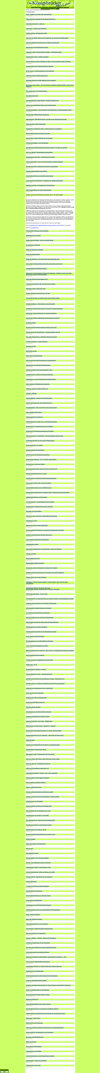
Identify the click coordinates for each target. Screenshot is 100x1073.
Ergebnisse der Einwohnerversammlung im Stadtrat (39, 431)
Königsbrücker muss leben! (33, 1065)
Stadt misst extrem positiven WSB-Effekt (37, 525)
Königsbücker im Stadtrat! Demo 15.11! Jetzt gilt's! (39, 506)
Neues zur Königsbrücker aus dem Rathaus (37, 990)
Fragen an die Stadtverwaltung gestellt (36, 980)
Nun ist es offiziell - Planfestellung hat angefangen (39, 152)
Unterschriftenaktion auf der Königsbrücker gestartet (40, 1056)
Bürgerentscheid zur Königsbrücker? (36, 843)
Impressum (60, 7)
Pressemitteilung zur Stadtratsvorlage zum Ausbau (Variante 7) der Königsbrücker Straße (49, 598)
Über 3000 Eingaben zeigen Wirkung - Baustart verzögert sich (42, 100)
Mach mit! (66, 7)
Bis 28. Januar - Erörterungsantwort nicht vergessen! (40, 71)
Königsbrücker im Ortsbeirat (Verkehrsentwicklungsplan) (41, 478)
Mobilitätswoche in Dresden (33, 235)
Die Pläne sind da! (31, 322)
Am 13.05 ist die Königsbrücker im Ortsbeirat (38, 612)
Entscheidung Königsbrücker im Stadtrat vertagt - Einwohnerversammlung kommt (48, 492)
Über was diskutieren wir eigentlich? (35, 933)
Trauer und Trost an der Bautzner (35, 693)
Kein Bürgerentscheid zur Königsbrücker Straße (39, 825)
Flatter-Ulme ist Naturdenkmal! (34, 355)
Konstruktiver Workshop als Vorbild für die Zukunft (39, 176)
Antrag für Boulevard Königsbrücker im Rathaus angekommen (42, 42)
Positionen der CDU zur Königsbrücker (36, 697)
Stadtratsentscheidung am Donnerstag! (36, 497)
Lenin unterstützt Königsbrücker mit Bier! (37, 645)
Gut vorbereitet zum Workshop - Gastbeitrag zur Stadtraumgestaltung (44, 180)
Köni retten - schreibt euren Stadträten (36, 28)
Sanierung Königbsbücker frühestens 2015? (37, 716)
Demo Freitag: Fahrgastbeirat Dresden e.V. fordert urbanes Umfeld (43, 730)
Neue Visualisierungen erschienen (35, 655)
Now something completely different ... (36, 782)
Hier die (28, 225)
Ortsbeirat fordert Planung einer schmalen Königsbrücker (41, 603)
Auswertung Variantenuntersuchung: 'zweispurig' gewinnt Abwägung (44, 308)
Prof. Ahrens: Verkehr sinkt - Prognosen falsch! (38, 483)
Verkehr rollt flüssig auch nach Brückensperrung (39, 403)
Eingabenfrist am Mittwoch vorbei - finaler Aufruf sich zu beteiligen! (44, 128)
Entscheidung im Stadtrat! (33, 245)
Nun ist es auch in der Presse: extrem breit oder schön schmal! (42, 759)
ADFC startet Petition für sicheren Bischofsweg (38, 190)
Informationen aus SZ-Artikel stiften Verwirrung (38, 711)
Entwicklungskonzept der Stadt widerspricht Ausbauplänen (41, 975)
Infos (39, 7)
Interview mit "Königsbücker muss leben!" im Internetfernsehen (43, 744)
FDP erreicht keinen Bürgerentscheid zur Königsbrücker (41, 360)
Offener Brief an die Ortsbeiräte (34, 1023)
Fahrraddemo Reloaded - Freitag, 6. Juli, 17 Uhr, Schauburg (41, 773)
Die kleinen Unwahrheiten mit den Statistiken (38, 942)
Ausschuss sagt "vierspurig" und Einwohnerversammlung (41, 516)
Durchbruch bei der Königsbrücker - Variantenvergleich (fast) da (43, 332)
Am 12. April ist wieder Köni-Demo (35, 636)
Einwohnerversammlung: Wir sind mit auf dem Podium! (40, 284)
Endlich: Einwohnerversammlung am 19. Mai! (38, 293)
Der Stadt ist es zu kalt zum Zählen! (35, 464)
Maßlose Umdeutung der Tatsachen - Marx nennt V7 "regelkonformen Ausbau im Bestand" (50, 650)
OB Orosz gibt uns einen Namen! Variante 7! (37, 777)
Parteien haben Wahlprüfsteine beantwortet (37, 114)
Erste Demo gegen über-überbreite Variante (37, 952)
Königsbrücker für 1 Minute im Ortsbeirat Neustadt (39, 374)
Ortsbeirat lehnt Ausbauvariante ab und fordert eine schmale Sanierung (45, 572)
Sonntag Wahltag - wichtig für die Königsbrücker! (39, 398)
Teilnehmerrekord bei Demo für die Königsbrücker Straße (41, 631)
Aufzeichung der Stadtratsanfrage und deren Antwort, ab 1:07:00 (46, 225)
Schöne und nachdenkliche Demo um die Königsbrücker (41, 105)
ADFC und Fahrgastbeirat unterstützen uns (37, 768)
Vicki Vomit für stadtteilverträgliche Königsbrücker (39, 928)
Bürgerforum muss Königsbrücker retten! (37, 47)
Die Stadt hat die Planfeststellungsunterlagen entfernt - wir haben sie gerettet (46, 147)
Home (32, 7)
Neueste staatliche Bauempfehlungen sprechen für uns (40, 834)
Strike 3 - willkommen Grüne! (33, 787)
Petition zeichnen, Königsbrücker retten (36, 33)
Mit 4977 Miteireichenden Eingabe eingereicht (38, 133)
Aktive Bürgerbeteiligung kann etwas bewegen (38, 1004)
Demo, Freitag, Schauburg (33, 914)
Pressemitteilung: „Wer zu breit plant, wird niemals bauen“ (41, 407)
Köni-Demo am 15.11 (31, 520)
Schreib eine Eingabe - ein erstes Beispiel (37, 143)
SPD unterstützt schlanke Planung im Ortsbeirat (38, 608)
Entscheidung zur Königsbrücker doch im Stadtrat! (39, 426)
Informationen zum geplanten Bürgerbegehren (38, 365)
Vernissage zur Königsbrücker (34, 900)
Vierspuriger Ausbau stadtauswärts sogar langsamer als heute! (42, 318)
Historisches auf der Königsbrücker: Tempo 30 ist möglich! (41, 568)
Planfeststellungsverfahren (48, 8)
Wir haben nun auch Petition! (33, 511)
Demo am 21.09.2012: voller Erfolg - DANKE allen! (39, 721)
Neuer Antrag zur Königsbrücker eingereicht (37, 384)
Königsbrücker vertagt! (32, 544)
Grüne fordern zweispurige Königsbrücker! (37, 539)
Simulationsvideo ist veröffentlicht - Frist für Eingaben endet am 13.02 (44, 436)
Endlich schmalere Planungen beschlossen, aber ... (39, 370)
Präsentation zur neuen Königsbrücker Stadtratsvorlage (41, 379)
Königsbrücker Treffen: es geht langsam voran (38, 867)
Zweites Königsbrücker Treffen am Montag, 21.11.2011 (40, 872)
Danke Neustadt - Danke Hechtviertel (35, 124)
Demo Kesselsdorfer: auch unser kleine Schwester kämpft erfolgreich (44, 161)
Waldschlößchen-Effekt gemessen (35, 563)
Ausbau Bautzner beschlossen (34, 891)
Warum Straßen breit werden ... (34, 412)
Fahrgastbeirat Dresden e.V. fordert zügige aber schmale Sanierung (44, 966)
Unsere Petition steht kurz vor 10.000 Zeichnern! (39, 487)
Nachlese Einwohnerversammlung (35, 450)
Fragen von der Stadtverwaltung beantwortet (38, 961)
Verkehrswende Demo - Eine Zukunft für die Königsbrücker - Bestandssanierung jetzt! (48, 110)
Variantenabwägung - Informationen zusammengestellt (40, 304)
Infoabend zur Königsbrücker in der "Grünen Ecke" (39, 688)
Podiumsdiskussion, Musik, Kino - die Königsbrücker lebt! (41, 421)
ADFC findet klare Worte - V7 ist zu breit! (36, 594)
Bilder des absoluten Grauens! (34, 919)
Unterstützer (45, 7)
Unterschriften (52, 7)
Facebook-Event (34, 227)
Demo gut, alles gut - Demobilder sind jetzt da (38, 763)
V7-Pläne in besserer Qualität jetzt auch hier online (39, 660)
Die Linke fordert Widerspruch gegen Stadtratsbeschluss (41, 947)
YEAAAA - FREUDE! (31, 393)
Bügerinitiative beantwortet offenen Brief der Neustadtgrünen (42, 622)
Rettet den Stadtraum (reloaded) (34, 249)
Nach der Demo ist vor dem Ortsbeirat (36, 577)
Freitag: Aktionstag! (31, 881)
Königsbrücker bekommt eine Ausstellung (37, 230)
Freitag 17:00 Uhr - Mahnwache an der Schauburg (39, 876)
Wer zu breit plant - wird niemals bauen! (36, 91)
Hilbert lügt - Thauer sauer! (33, 1018)
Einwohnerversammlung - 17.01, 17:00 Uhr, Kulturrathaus (41, 459)
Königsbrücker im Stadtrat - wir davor (36, 669)
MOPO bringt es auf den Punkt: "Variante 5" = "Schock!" (41, 726)
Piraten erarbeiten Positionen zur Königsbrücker (39, 806)
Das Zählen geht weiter (32, 95)
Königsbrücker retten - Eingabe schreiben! (37, 56)
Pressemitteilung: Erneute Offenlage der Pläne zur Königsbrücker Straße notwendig (48, 61)
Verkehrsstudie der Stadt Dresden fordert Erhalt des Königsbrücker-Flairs (45, 1013)
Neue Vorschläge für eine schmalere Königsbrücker (39, 617)
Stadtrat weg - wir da (31, 664)
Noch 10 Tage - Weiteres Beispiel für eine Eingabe (39, 138)
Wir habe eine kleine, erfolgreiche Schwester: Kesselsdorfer (42, 166)
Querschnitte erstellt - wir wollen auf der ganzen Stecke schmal (42, 298)
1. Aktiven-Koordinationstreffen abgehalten (37, 886)
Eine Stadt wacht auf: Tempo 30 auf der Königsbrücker (40, 820)
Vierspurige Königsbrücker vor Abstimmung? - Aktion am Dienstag (43, 549)
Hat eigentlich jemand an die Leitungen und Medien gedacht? (42, 1008)
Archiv (57, 8)
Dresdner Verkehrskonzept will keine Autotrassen (39, 535)
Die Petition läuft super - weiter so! (35, 23)
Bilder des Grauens (31, 1041)
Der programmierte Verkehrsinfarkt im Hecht (38, 994)
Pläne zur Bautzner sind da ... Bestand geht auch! (39, 674)
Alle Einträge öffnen (30, 11)
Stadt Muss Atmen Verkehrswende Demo (37, 75)
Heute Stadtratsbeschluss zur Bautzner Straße (38, 895)
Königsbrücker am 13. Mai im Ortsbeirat (36, 627)
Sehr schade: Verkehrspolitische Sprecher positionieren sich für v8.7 (44, 263)
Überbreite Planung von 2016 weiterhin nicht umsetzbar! (41, 80)
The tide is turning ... (31, 553)
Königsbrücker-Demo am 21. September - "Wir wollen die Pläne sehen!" (45, 735)
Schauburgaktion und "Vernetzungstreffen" (37, 858)
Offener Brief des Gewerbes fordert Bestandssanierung (40, 19)
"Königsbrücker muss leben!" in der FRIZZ (37, 815)
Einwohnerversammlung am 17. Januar (36, 473)
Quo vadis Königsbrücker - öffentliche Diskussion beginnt (41, 337)
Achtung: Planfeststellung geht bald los (36, 171)
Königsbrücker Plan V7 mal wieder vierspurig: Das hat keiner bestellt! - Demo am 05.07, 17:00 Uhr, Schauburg (42, 588)
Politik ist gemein (30, 839)
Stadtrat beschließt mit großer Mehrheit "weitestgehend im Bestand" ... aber (46, 957)
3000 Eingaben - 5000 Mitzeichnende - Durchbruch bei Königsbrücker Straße (46, 119)
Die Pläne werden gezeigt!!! (33, 707)
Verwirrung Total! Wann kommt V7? (35, 702)
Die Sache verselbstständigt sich (34, 1037)
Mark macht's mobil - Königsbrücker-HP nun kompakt (40, 754)
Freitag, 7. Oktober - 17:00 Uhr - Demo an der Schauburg (41, 938)
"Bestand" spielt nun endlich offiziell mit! (37, 388)
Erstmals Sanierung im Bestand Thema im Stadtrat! (39, 66)
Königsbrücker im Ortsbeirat (33, 1051)
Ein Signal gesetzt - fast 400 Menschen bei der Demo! (40, 502)
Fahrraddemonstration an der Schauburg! (37, 924)
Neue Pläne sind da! (31, 351)
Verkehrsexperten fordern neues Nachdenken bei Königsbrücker (43, 909)
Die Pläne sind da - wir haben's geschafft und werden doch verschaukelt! (45, 683)
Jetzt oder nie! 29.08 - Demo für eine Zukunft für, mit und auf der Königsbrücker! (47, 38)
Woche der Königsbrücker (33, 254)
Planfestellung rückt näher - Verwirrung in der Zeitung (40, 157)
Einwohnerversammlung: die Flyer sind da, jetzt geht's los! (41, 469)
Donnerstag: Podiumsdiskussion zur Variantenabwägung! (41, 313)
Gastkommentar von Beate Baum (35, 971)
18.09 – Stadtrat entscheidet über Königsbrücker (39, 14)
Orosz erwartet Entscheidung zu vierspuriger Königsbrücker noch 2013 (45, 530)
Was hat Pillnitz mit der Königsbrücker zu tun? (38, 810)
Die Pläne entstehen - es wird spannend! (36, 341)
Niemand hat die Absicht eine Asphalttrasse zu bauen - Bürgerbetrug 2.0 (45, 678)
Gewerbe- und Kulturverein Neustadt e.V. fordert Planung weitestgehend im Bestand (48, 985)
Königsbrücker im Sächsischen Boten (36, 749)
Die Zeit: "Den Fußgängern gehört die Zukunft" (38, 862)
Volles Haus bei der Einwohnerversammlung (38, 454)
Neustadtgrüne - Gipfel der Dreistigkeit (36, 1060)
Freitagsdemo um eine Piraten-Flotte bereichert (38, 905)
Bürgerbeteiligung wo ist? (33, 558)
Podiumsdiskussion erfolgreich (34, 417)
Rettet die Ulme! (30, 740)
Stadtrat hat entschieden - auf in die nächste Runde (39, 240)
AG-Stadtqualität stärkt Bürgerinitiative (36, 268)
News (36, 7)
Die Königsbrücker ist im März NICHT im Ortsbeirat (39, 641)
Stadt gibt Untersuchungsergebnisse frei (37, 279)
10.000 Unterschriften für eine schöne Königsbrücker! (40, 440)
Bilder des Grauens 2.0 (32, 999)
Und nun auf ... (30, 848)
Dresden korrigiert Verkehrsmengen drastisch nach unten (41, 327)
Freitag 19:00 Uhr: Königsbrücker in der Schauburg (39, 1032)
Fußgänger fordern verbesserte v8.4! (35, 288)
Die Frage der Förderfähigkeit (34, 1046)
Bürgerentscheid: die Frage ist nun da (36, 829)
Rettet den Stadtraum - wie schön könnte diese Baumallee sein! (43, 259)
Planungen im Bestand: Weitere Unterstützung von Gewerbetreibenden (45, 1027)
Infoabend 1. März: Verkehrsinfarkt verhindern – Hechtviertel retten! (44, 52)
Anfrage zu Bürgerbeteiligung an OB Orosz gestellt (39, 792)
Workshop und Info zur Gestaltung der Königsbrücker (40, 185)
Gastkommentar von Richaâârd (34, 801)
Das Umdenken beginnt (32, 853)
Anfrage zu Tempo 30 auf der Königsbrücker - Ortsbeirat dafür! (42, 796)
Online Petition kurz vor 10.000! (34, 445)
